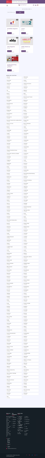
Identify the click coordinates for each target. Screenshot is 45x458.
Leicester (25, 233)
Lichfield (25, 236)
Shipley (8, 326)
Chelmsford (9, 140)
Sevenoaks (9, 323)
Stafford (25, 336)
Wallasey (8, 359)
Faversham (26, 183)
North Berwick (26, 283)
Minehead (26, 266)
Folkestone (9, 186)
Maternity (14, 417)
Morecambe (9, 270)
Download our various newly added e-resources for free (18, 1)
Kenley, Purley (26, 223)
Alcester (8, 77)
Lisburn (8, 243)
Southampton (26, 333)
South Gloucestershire (11, 333)
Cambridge (9, 130)
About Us (20, 425)
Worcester (9, 389)
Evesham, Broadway (28, 180)
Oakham (8, 293)
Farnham (8, 183)
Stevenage (9, 343)
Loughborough (10, 246)
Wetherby (9, 376)
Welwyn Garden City (11, 369)
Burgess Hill (26, 120)
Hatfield (8, 206)
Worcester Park (27, 389)
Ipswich (8, 223)
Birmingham (9, 100)
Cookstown (26, 153)
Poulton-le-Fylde (27, 303)
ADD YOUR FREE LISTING (26, 9)
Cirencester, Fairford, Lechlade (13, 153)
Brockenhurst (9, 113)
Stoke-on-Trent (10, 346)
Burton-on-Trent (10, 123)
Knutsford (26, 230)
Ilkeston (25, 220)
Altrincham (26, 77)
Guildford (8, 196)
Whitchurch (26, 376)
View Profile (9, 70)
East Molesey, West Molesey (29, 173)
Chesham (25, 143)
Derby (8, 166)
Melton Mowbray (10, 263)
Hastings (25, 203)
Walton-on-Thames (27, 359)
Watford (8, 366)
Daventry (25, 163)
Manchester (9, 256)
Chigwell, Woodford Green (12, 150)
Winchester (26, 379)
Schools (14, 421)
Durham (8, 173)
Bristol (25, 110)
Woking (25, 386)
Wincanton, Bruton (10, 379)
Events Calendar (26, 434)
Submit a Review (26, 431)
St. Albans (9, 336)
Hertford (8, 210)
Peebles (8, 296)
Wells (25, 366)
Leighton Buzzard (10, 236)
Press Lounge (19, 421)
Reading (8, 306)
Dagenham (9, 163)
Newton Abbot (26, 280)
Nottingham (26, 290)
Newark (25, 273)
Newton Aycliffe (10, 283)
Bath (25, 93)
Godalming (26, 190)
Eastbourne (9, 176)
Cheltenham (26, 140)
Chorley (25, 150)
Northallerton (9, 286)
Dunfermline (26, 170)
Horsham (8, 216)
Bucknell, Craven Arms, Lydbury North (14, 120)
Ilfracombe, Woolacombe (12, 220)
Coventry (25, 156)
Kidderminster (26, 226)
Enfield (8, 180)
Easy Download (19, 433)
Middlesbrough (27, 263)
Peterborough (26, 296)
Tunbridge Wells (27, 353)
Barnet (8, 93)
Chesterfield (26, 146)
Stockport (26, 343)
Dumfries (8, 170)
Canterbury (26, 130)
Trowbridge (9, 353)
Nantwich (8, 273)
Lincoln (25, 240)
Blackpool (26, 100)
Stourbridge (26, 346)
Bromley (25, 113)
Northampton (26, 286)
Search (20, 12)
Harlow (8, 200)
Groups (26, 428)
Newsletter (20, 416)
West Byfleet (26, 369)
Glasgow (8, 190)
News (19, 423)
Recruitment (27, 419)
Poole (8, 303)
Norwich (8, 290)
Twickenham (9, 356)
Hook (25, 213)
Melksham (26, 260)
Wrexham (25, 393)
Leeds (8, 233)
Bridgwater (9, 110)
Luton (8, 250)
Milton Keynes (9, 266)
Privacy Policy (19, 430)
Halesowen (26, 196)
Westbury (25, 373)
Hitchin (8, 213)
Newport (25, 276)
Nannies (14, 423)
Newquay (8, 280)
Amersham (9, 80)
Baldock (25, 90)
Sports (14, 425)
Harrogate (26, 200)
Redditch (25, 306)
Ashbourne (9, 83)
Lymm (25, 250)
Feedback (20, 427)
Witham (8, 386)
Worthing (8, 393)
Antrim (25, 80)
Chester (8, 146)
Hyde (25, 216)
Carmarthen (26, 133)
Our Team (20, 418)
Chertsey (8, 143)
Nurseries (14, 419)
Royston (25, 316)
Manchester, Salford (28, 256)
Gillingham (26, 186)
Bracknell (25, 103)
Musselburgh (26, 270)
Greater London (10, 193)
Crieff (25, 160)
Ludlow (25, 246)
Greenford (26, 193)
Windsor (25, 383)
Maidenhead (9, 253)
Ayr (7, 90)
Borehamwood (10, 103)
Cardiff (8, 133)
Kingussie (8, 230)
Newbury (8, 276)
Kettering (8, 226)
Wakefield (26, 356)
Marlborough (9, 260)
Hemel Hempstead (27, 206)
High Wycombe (27, 210)
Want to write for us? (26, 417)
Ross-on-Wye (9, 316)
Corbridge (9, 156)
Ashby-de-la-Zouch (27, 83)
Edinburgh (26, 176)
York (7, 396)
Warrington (9, 363)
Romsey (25, 313)
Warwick (25, 363)
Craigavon (9, 160)
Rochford (8, 313)
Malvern (25, 253)
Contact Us (27, 421)
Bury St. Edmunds (27, 123)
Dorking (25, 166)
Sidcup (25, 326)
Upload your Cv (26, 424)
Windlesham (9, 383)
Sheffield (25, 323)
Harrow (8, 203)
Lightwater (9, 240)
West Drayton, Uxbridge (11, 373)
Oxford (25, 293)
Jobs (26, 426)
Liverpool (25, 243)
